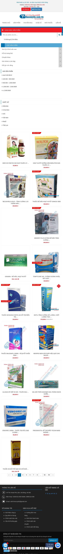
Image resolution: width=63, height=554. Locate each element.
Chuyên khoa (6, 57)
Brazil (4, 121)
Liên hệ (58, 22)
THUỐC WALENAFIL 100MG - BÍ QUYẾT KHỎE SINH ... (15, 354)
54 (44, 475)
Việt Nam (5, 117)
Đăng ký (26, 9)
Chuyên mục (28, 22)
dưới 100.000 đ (7, 75)
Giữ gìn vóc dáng (7, 65)
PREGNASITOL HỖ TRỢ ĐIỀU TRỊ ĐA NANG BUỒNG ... (46, 431)
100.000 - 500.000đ (8, 79)
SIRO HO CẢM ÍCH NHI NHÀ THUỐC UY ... (15, 163)
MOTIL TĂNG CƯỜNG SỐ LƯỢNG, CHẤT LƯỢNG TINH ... (46, 316)
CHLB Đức (5, 110)
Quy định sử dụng (10, 515)
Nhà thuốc (49, 22)
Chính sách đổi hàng (32, 527)
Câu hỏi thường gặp (11, 521)
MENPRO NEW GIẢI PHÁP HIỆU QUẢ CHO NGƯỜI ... (46, 354)
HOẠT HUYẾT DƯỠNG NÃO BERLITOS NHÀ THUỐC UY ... (46, 164)
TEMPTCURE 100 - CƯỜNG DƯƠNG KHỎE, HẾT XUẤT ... (46, 277)
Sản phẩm (16, 22)
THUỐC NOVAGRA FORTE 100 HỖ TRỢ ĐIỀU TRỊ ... (16, 316)
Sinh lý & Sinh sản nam (9, 49)
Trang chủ (6, 22)
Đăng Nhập (36, 9)
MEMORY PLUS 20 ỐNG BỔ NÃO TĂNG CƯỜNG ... (46, 239)
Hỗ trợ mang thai (7, 53)
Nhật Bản (5, 106)
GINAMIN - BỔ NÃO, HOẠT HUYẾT (15, 276)
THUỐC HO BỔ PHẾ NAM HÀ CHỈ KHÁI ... (15, 469)
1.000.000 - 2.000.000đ (9, 86)
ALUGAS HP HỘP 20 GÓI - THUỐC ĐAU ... (16, 392)
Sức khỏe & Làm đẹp (8, 61)
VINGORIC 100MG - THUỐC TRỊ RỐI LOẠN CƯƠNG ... (15, 431)
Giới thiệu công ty (10, 512)
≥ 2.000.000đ (6, 90)
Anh (3, 114)
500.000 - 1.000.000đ (9, 83)
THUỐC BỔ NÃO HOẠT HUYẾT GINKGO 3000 (47, 201)
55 (49, 475)
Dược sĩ (38, 22)
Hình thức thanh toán (32, 518)
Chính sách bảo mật (11, 518)
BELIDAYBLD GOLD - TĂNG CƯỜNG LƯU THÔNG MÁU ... (15, 202)
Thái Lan (5, 125)
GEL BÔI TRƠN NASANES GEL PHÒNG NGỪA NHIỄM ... (46, 393)
